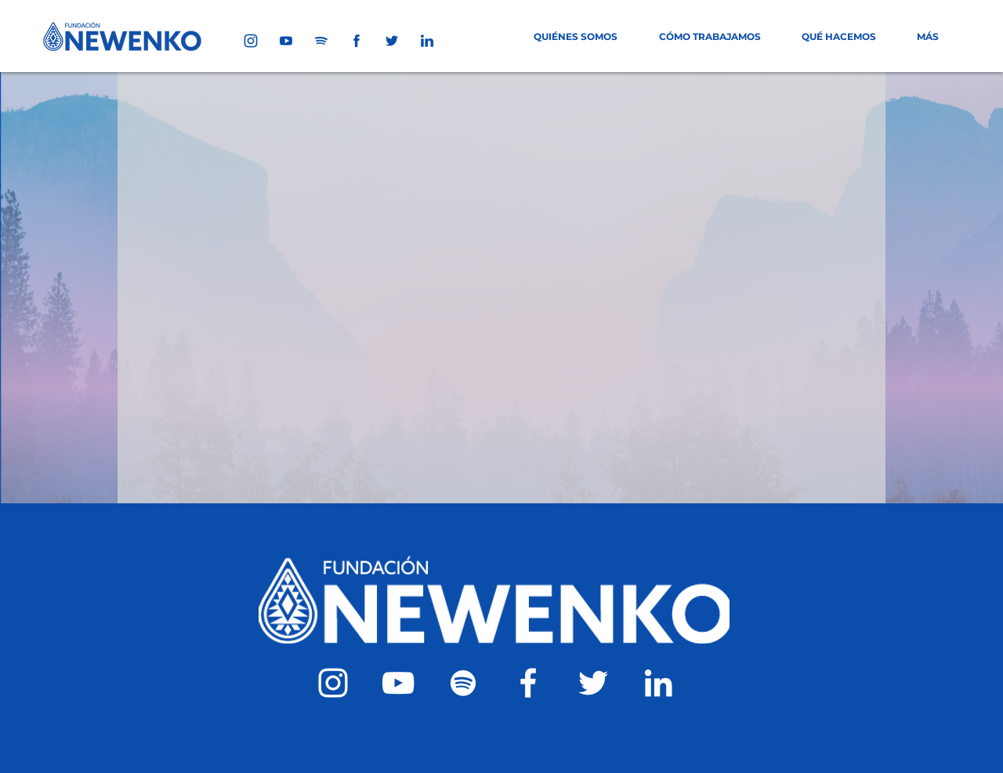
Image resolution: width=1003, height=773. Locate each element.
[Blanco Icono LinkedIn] (658, 682)
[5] (427, 41)
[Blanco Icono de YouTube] (398, 682)
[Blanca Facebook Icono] (528, 682)
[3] (321, 41)
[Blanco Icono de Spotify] (463, 682)
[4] (392, 41)
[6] (356, 41)
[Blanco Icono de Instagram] (333, 682)
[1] (251, 41)
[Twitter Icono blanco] (593, 682)
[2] (286, 41)
